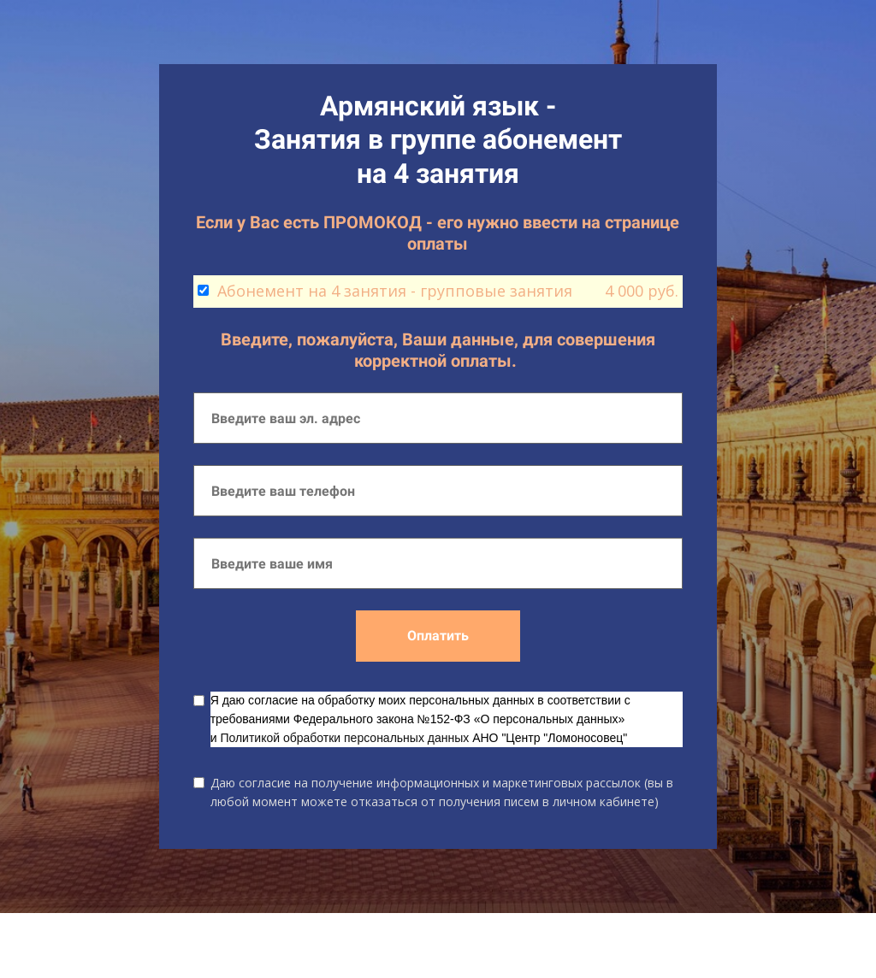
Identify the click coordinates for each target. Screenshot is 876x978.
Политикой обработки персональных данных (344, 738)
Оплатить (438, 635)
